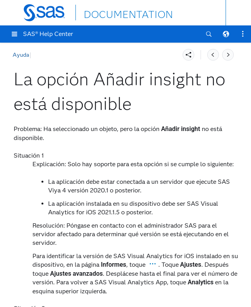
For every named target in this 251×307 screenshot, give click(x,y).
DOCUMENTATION (112, 12)
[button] (14, 34)
